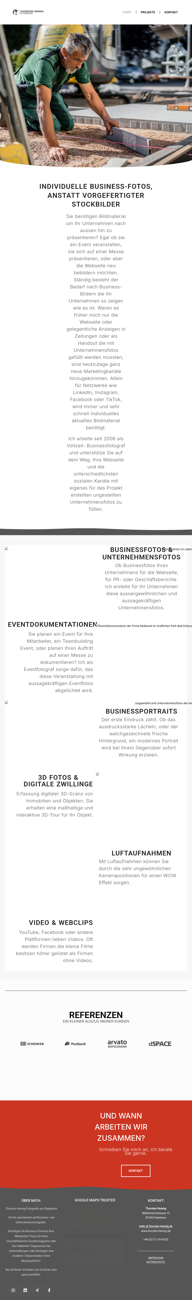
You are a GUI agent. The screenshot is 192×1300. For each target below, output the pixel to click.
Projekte (148, 12)
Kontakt (171, 12)
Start (126, 12)
